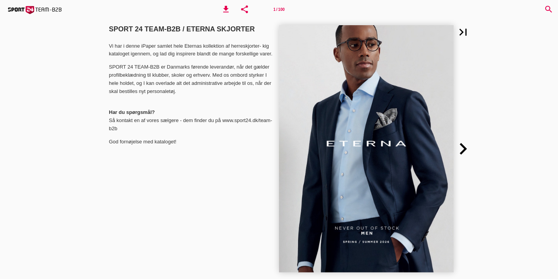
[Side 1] (279, 9)
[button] (226, 9)
